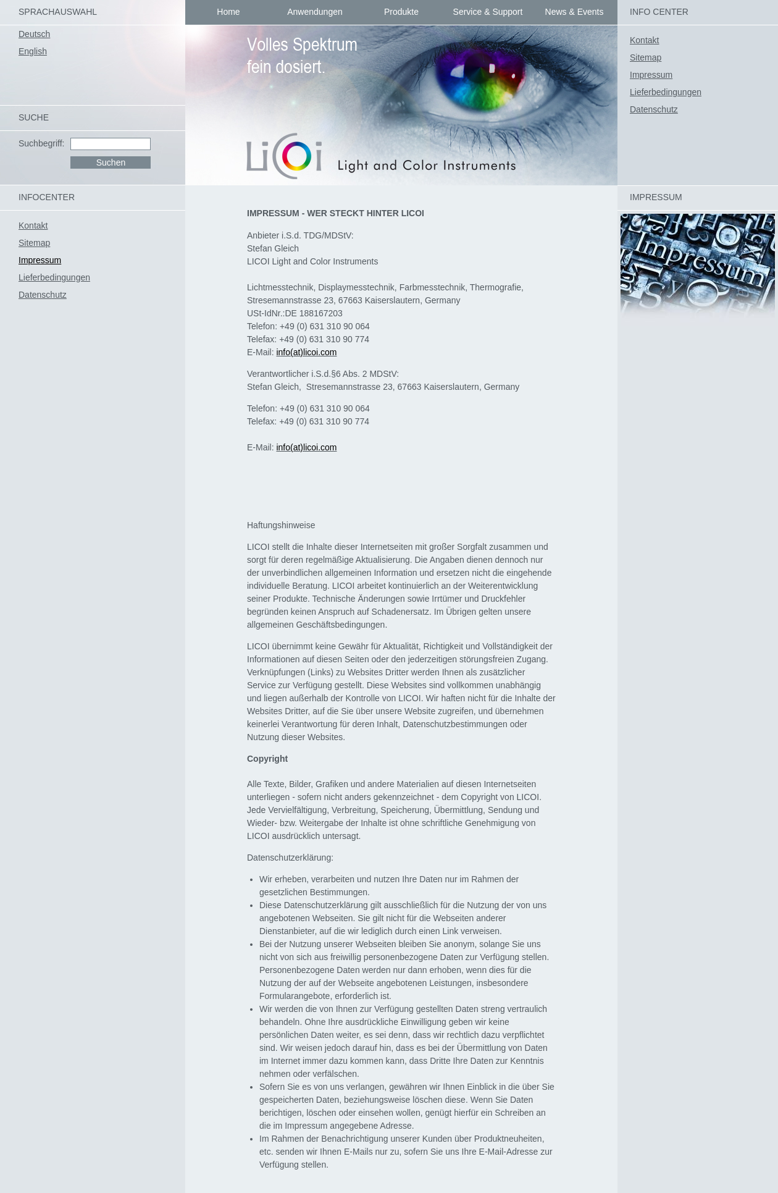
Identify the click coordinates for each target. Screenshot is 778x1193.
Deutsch (34, 34)
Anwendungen (315, 12)
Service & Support (488, 12)
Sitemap (645, 57)
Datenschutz (654, 109)
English (33, 51)
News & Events (574, 12)
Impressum (651, 75)
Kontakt (644, 40)
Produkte (401, 12)
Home (228, 12)
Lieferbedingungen (665, 92)
